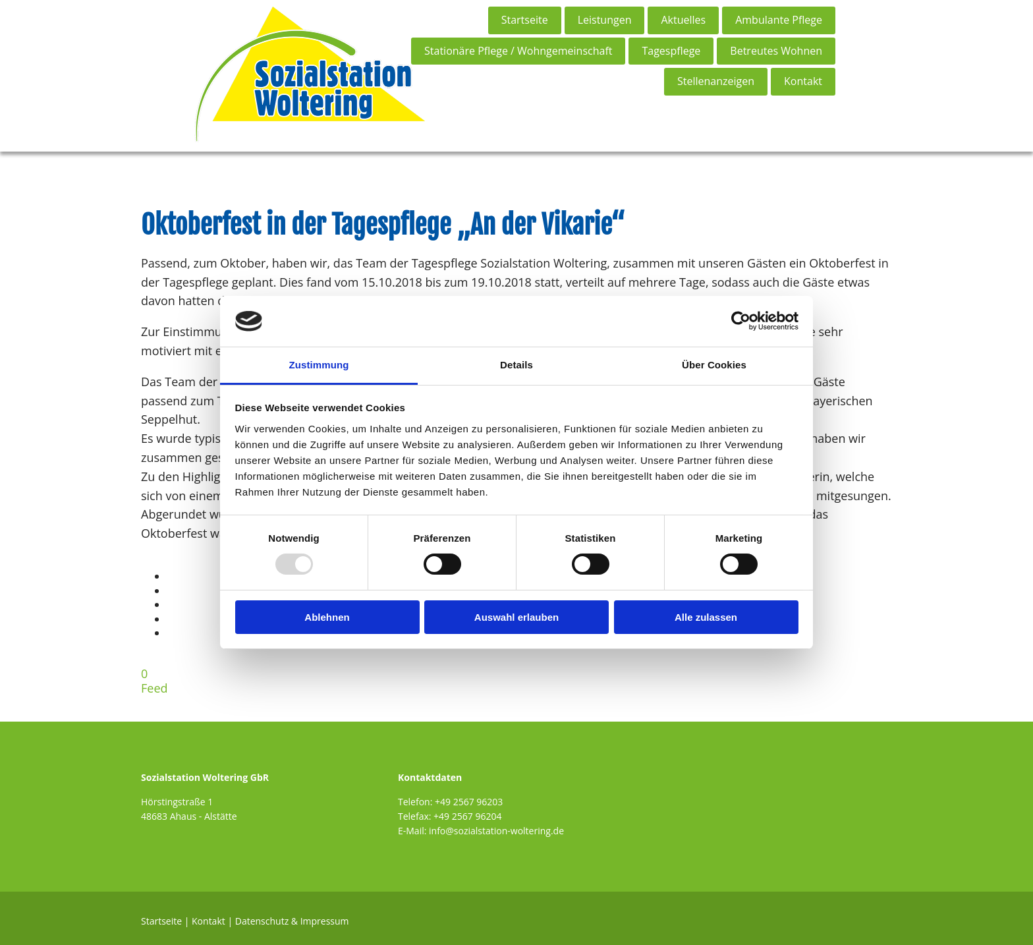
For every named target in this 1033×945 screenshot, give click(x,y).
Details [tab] (516, 364)
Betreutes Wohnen (776, 50)
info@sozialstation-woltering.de (496, 830)
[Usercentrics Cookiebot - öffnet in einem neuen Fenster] (740, 321)
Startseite (524, 20)
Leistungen (605, 20)
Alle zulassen (706, 617)
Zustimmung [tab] (319, 364)
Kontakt (803, 81)
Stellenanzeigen (715, 81)
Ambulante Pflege (778, 20)
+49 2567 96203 (469, 801)
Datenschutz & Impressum (292, 921)
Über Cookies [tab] (714, 364)
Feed (154, 688)
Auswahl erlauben (516, 617)
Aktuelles (683, 20)
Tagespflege (671, 50)
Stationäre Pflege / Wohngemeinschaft (518, 50)
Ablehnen (326, 617)
